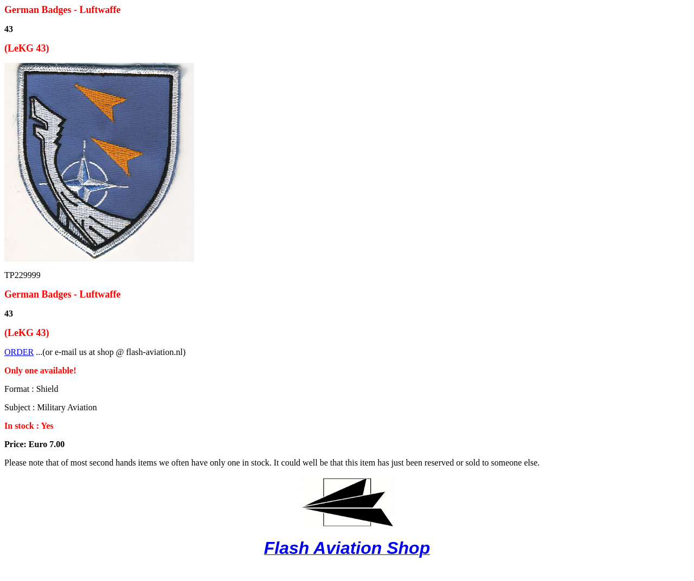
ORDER (19, 352)
